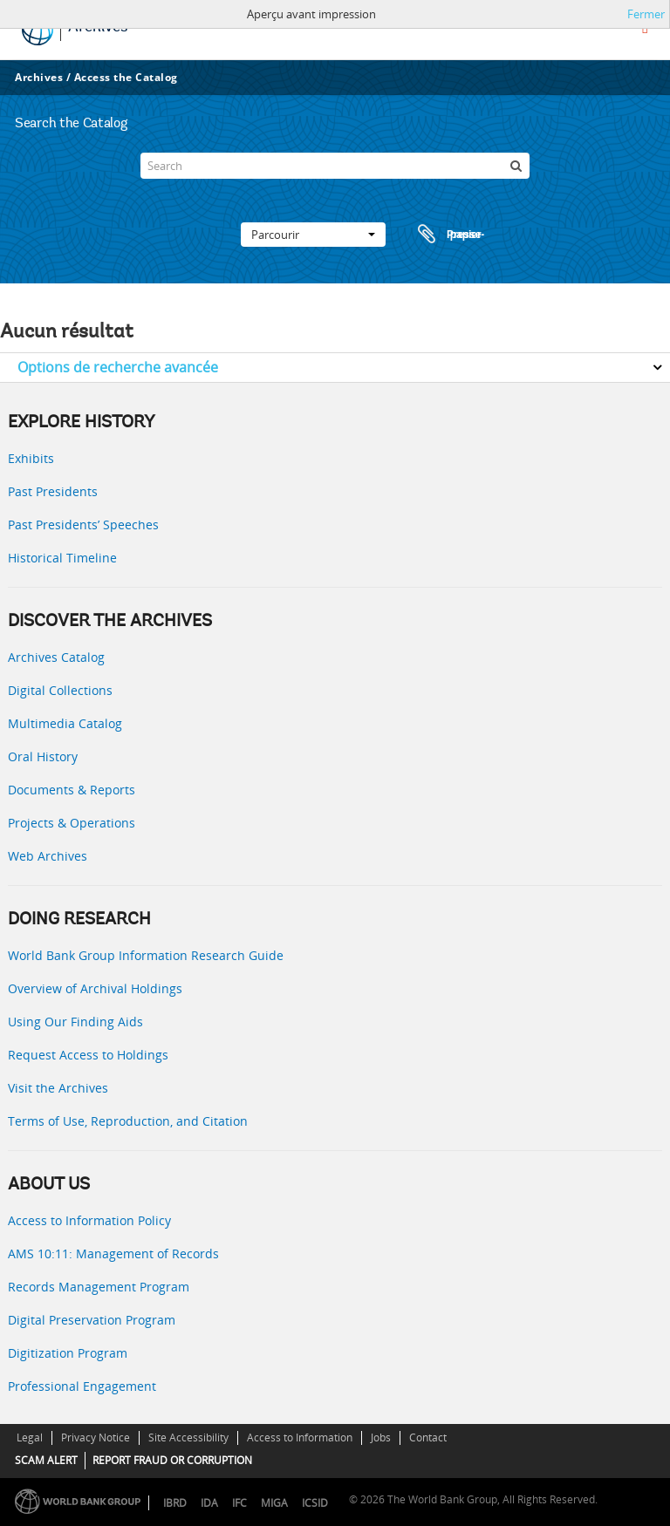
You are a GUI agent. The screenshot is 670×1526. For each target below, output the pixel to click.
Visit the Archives (58, 1088)
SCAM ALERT (46, 1460)
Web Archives (47, 856)
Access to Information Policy (89, 1220)
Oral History (43, 756)
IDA (209, 1502)
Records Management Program (98, 1286)
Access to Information (299, 1437)
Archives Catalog (56, 657)
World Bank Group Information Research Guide (146, 955)
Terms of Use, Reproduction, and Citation (128, 1121)
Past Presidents (53, 491)
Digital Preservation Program (91, 1319)
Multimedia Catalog (65, 723)
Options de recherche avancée (117, 367)
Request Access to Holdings (88, 1054)
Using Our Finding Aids (75, 1021)
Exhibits (31, 458)
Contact (428, 1437)
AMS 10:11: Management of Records (113, 1253)
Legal (30, 1437)
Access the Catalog (126, 77)
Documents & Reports (71, 789)
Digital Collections (60, 690)
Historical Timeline (62, 557)
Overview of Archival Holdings (95, 988)
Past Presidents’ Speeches (83, 524)
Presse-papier (448, 234)
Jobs (381, 1437)
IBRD (175, 1502)
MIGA (274, 1502)
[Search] (334, 166)
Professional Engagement (82, 1386)
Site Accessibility (188, 1437)
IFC (239, 1502)
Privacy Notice (95, 1437)
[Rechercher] (516, 166)
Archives (39, 77)
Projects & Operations (71, 822)
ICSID (315, 1502)
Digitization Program (67, 1353)
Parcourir (313, 234)
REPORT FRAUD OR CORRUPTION (172, 1460)
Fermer (646, 14)
